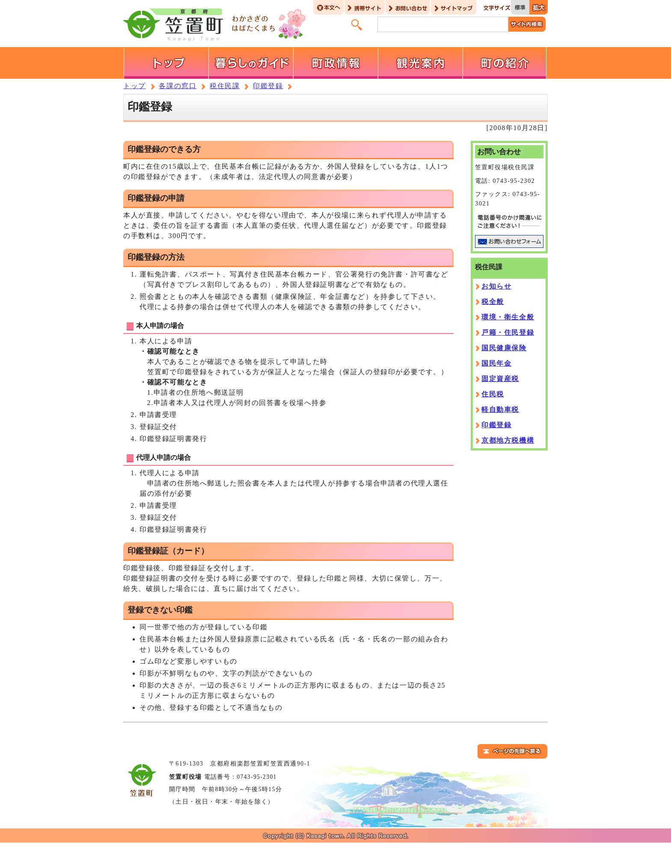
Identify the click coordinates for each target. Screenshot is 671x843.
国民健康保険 (504, 347)
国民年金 (496, 363)
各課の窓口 (177, 85)
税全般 (492, 301)
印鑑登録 (268, 85)
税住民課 (225, 85)
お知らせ (496, 286)
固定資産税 (500, 378)
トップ (134, 85)
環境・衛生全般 (507, 317)
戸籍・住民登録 (507, 332)
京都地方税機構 (507, 440)
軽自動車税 (500, 409)
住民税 (492, 394)
